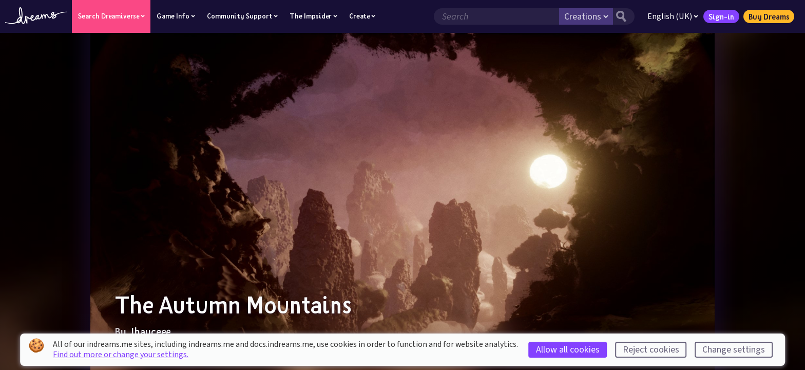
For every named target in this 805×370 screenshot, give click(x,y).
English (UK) (672, 16)
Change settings (733, 349)
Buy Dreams (769, 16)
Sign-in (721, 16)
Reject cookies (651, 349)
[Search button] (624, 16)
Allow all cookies (568, 349)
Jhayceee (149, 331)
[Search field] (496, 16)
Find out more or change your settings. (120, 354)
